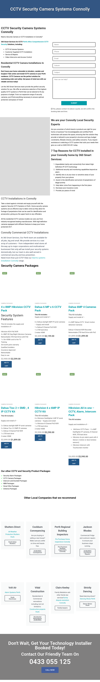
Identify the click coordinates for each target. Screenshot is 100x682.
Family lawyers (62, 608)
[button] (6, 364)
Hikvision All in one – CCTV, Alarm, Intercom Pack (82, 411)
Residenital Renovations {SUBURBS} (37, 618)
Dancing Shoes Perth (87, 599)
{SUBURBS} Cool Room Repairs (87, 552)
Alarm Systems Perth (12, 592)
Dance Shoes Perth (87, 604)
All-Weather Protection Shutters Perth (13, 534)
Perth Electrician (12, 598)
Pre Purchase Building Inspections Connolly (62, 549)
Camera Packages (7, 303)
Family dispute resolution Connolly (62, 600)
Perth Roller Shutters (12, 542)
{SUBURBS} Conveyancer (37, 551)
